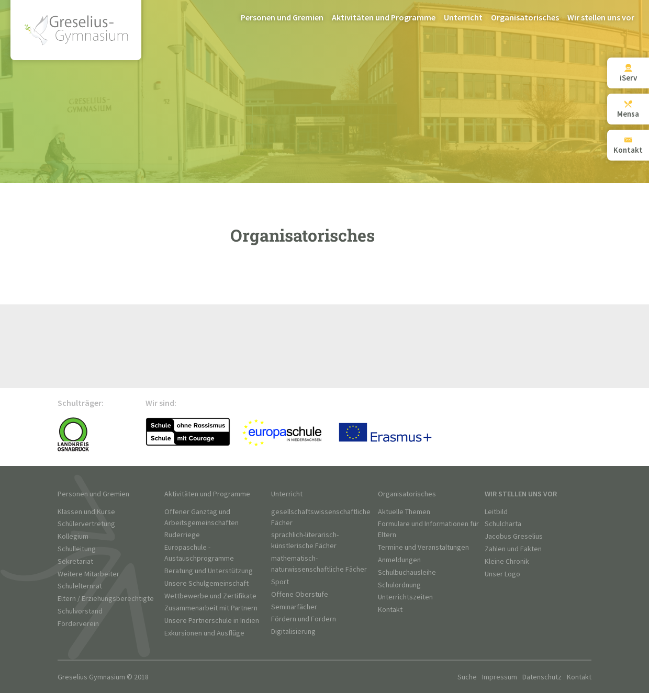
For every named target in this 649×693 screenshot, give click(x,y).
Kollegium (73, 536)
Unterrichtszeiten (405, 597)
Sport (280, 581)
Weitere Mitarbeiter (88, 574)
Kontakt (390, 609)
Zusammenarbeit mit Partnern (211, 608)
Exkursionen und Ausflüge (204, 633)
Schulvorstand (80, 611)
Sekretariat (75, 561)
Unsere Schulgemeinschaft (206, 583)
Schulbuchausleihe (407, 572)
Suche (467, 677)
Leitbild (496, 511)
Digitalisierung (293, 631)
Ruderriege (182, 534)
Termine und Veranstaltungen (423, 547)
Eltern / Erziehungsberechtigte (106, 598)
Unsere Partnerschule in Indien (211, 620)
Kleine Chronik (507, 561)
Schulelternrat (80, 586)
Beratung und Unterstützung (208, 570)
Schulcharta (503, 523)
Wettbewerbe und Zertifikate (210, 596)
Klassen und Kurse (86, 511)
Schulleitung (77, 548)
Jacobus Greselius (514, 536)
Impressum (499, 677)
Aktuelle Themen (404, 511)
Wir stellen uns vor (600, 18)
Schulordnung (399, 585)
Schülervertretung (86, 523)
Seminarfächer (294, 607)
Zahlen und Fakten (513, 548)
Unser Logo (502, 574)
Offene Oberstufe (299, 594)
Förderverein (78, 623)
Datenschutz (542, 677)
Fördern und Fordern (303, 619)
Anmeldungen (399, 559)
